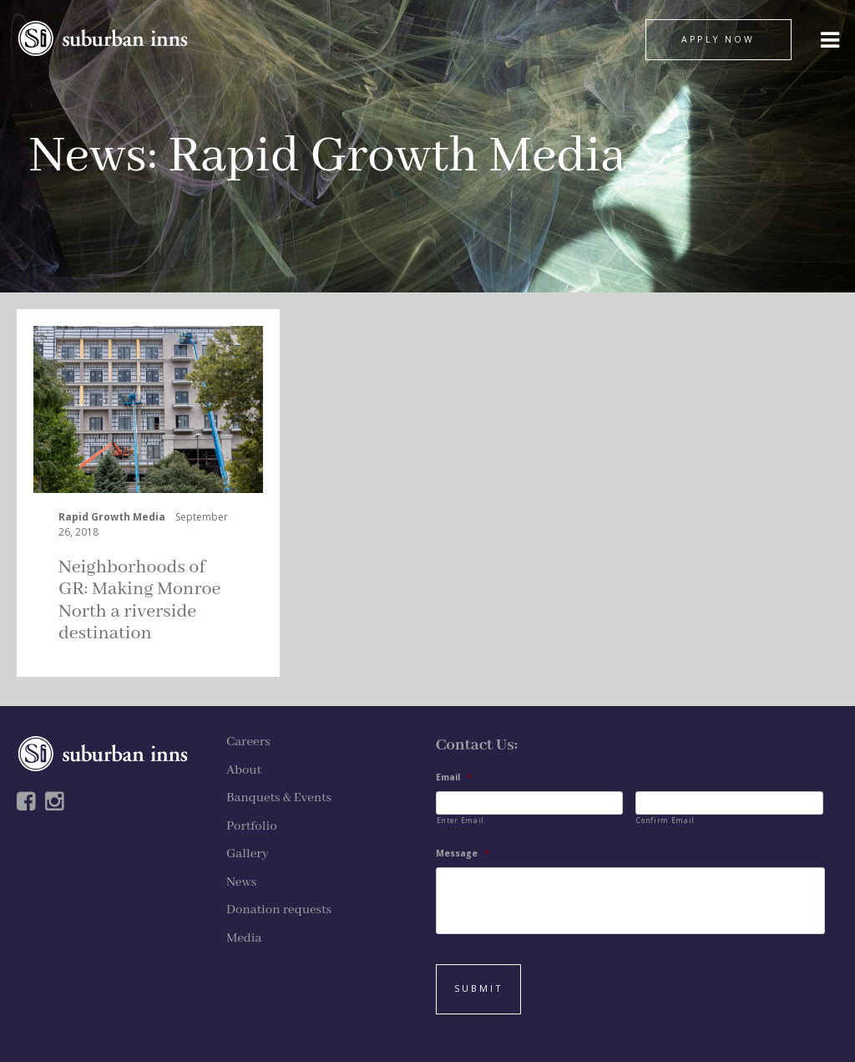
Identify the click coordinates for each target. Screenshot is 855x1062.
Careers (248, 742)
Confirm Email (665, 820)
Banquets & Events (278, 798)
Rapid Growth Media (111, 517)
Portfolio (251, 826)
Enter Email (460, 820)
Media (244, 938)
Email (454, 777)
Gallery (247, 854)
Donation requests (278, 910)
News (88, 156)
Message (462, 853)
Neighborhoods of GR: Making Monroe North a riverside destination (139, 600)
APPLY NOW (718, 39)
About (243, 770)
